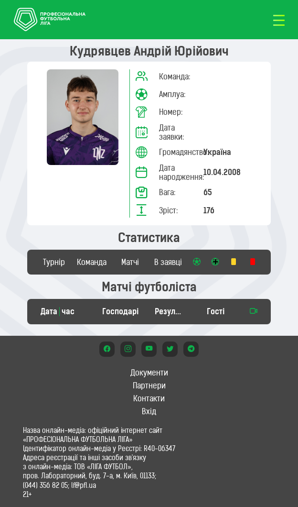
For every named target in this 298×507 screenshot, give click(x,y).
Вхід (149, 411)
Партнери (149, 385)
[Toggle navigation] (279, 19)
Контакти (149, 398)
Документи (149, 372)
